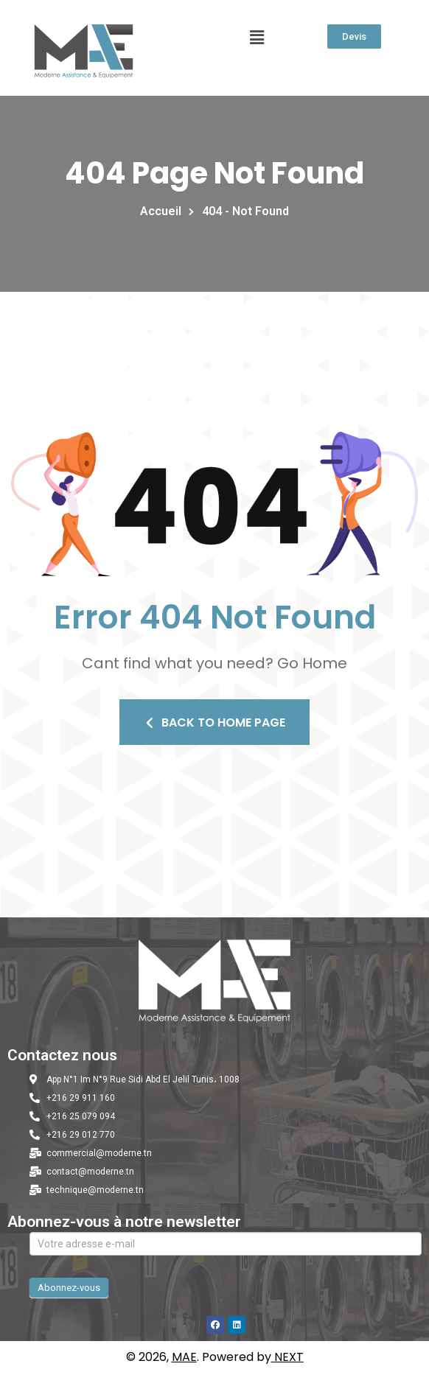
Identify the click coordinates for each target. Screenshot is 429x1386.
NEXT (289, 1356)
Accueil (163, 211)
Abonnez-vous (69, 1287)
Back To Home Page (214, 722)
